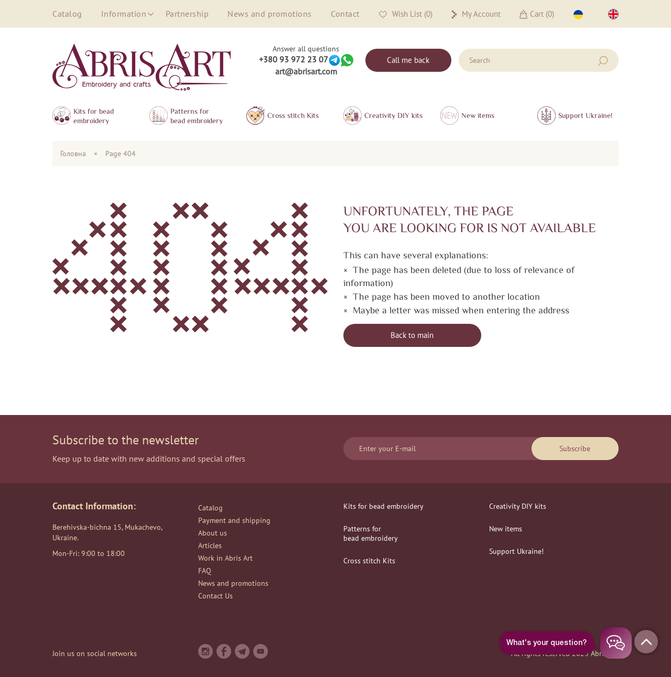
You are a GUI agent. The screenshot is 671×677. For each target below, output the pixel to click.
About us (212, 533)
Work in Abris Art (225, 558)
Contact (345, 13)
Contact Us (215, 595)
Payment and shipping (234, 520)
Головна (73, 153)
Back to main (412, 335)
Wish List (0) (405, 14)
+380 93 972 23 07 (293, 59)
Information (124, 13)
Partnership (187, 13)
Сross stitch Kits (293, 115)
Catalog (67, 13)
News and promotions (270, 13)
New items (477, 115)
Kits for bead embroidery (93, 116)
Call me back (408, 60)
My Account (476, 14)
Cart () (537, 14)
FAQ (204, 570)
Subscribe (574, 448)
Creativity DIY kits (393, 115)
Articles (210, 545)
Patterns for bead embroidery (196, 116)
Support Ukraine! (585, 115)
